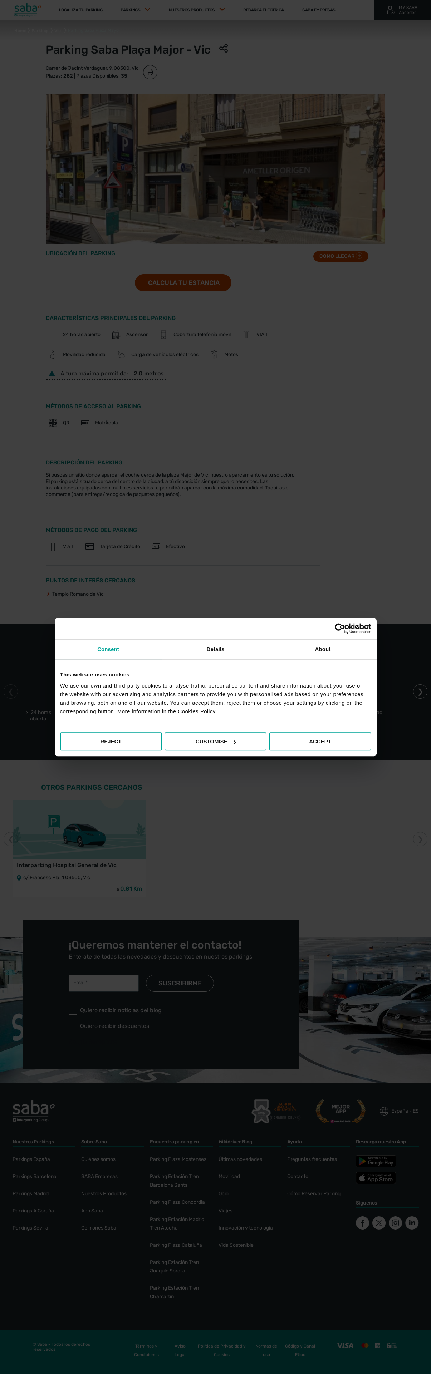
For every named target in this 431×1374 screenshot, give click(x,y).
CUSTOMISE (216, 741)
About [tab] (323, 649)
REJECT (110, 741)
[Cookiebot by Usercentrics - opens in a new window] (340, 628)
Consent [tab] (108, 649)
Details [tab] (216, 649)
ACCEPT (320, 741)
